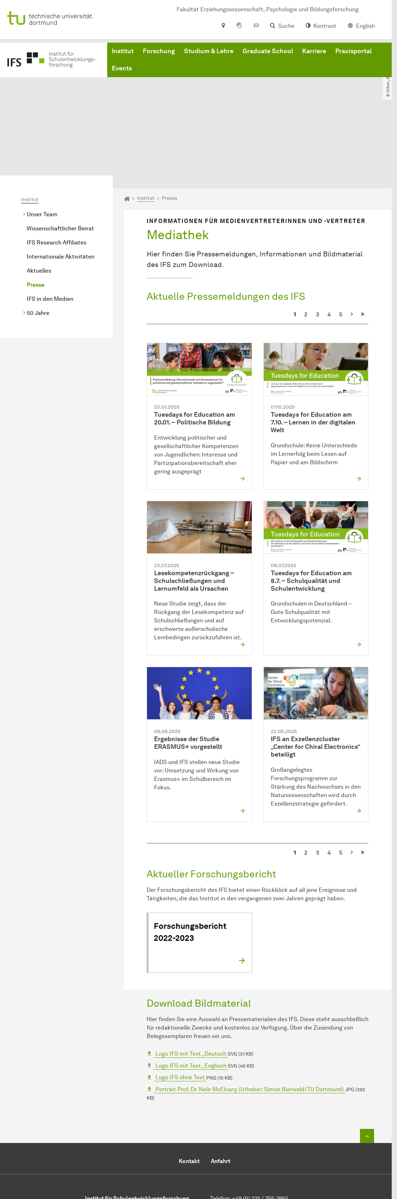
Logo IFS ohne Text (180, 1015)
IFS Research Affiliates (56, 180)
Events (122, 70)
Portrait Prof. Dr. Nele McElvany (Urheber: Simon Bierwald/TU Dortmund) (249, 1027)
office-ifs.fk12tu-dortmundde (270, 1153)
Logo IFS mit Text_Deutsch (191, 991)
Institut (123, 53)
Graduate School (268, 53)
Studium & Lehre (208, 53)
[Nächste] (352, 252)
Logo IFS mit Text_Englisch (191, 1003)
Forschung (159, 53)
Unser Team (42, 152)
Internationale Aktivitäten (60, 194)
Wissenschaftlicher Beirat (60, 166)
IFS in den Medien (50, 236)
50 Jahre (38, 250)
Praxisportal (353, 53)
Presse (35, 222)
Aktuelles (39, 208)
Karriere (314, 53)
